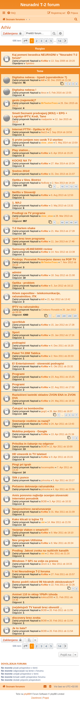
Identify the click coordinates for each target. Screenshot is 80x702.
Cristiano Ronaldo (50, 309)
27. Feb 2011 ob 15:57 (63, 574)
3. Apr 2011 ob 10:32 (60, 501)
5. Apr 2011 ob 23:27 (63, 480)
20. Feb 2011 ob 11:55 (61, 610)
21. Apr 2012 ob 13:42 (58, 299)
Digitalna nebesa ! (24, 89)
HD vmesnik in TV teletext (29, 454)
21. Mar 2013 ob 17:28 (63, 231)
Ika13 (44, 132)
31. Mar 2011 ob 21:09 (63, 512)
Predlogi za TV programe (28, 213)
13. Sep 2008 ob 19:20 (63, 61)
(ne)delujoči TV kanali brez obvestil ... (37, 607)
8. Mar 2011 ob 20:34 (62, 543)
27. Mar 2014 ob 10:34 (63, 163)
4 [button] (46, 41)
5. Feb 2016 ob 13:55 (60, 92)
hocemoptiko (47, 467)
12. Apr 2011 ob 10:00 (60, 446)
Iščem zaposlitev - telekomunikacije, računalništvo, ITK (36, 295)
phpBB (27, 694)
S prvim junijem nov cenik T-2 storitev (37, 139)
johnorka (45, 480)
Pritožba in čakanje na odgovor (33, 443)
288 (58, 316)
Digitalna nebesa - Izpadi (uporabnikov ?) (39, 77)
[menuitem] (11, 13)
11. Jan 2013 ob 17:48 (62, 241)
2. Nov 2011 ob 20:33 (62, 356)
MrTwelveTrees (49, 103)
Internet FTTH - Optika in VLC (31, 129)
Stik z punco (20, 477)
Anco (44, 92)
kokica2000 (47, 597)
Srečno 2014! (21, 171)
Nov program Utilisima (27, 540)
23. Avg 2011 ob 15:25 (62, 377)
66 (71, 222)
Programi (18, 374)
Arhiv (6, 27)
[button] (25, 40)
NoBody (45, 183)
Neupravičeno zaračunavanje (31, 509)
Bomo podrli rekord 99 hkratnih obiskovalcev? (43, 581)
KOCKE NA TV (21, 160)
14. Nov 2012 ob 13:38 (63, 252)
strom (44, 564)
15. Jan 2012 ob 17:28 (62, 324)
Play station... (21, 150)
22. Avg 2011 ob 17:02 (62, 387)
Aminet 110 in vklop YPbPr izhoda (34, 594)
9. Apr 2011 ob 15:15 (62, 457)
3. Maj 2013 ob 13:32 (62, 205)
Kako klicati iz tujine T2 (27, 519)
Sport (15, 332)
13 (76, 186)
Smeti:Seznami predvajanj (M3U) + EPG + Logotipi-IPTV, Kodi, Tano (39, 115)
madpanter (46, 119)
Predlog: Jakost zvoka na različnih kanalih (40, 550)
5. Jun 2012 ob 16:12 (62, 285)
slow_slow (47, 142)
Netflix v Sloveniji (23, 192)
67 (76, 222)
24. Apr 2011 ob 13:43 (62, 424)
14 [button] (59, 41)
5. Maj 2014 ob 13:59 (66, 142)
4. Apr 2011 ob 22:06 (63, 489)
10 (62, 186)
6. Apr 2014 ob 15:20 (62, 153)
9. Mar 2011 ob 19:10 (62, 532)
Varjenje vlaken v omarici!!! (30, 529)
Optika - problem (23, 282)
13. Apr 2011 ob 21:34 (62, 434)
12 (71, 186)
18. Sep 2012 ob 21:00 (63, 275)
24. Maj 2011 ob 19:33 (62, 401)
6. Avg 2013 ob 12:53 (62, 195)
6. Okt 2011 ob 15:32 (62, 366)
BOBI (44, 446)
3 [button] (41, 41)
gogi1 (44, 411)
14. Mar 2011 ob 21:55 (59, 522)
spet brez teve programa (28, 238)
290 (69, 316)
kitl (43, 80)
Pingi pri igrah (21, 464)
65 (67, 222)
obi (43, 522)
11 (67, 186)
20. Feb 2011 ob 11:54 (61, 620)
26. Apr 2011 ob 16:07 (61, 411)
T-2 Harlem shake (23, 228)
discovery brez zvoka (26, 617)
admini (16, 272)
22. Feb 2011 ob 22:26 (63, 584)
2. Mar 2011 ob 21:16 (58, 553)
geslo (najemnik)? (24, 100)
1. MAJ (16, 202)
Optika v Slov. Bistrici (26, 180)
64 (62, 222)
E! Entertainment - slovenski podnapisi (38, 363)
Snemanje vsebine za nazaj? (31, 421)
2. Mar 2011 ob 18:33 (60, 564)
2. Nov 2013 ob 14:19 (63, 183)
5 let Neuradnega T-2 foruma (31, 571)
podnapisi (18, 342)
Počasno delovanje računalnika (33, 486)
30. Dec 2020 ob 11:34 (59, 80)
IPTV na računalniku (25, 306)
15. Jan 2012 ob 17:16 (62, 335)
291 (75, 316)
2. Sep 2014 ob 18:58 (60, 132)
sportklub (18, 321)
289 (64, 316)
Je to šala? (19, 628)
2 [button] (36, 41)
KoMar (44, 61)
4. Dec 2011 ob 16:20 (62, 345)
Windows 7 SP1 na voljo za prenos (35, 561)
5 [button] (51, 41)
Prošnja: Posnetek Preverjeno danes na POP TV (44, 259)
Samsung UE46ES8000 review (32, 249)
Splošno (30, 63)
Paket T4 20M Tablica (26, 353)
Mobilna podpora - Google (29, 431)
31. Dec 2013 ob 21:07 (63, 174)
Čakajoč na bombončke (28, 408)
